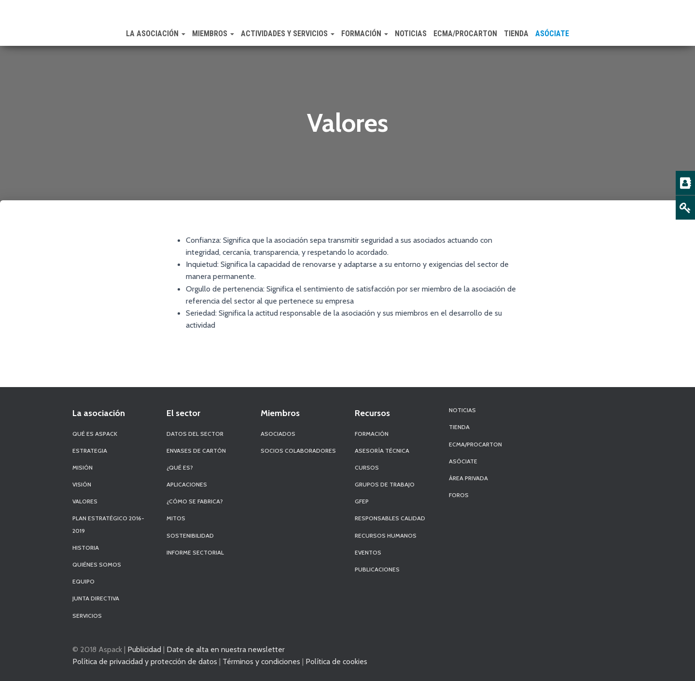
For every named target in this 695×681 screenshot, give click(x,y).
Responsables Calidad (390, 518)
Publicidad (144, 649)
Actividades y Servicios (287, 33)
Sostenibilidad (190, 535)
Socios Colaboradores (298, 450)
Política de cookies (336, 661)
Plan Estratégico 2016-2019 (108, 524)
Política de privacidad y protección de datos (144, 661)
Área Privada (468, 478)
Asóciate (552, 33)
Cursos (367, 467)
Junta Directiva (95, 598)
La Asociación (155, 33)
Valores (84, 501)
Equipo (83, 581)
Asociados (278, 433)
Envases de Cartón (196, 450)
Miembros (213, 33)
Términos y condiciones (261, 661)
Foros (459, 495)
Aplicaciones (187, 484)
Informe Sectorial (195, 552)
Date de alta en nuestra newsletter (226, 649)
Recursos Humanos (386, 535)
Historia (85, 547)
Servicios (87, 615)
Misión (82, 467)
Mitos (176, 518)
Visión (81, 484)
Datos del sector (195, 433)
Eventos (368, 552)
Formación (364, 33)
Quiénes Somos (96, 564)
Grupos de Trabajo (385, 484)
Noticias (411, 33)
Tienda (516, 33)
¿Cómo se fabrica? (195, 501)
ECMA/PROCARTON (465, 33)
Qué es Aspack (94, 433)
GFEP (362, 501)
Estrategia (89, 450)
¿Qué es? (180, 467)
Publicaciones (377, 569)
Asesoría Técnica (382, 450)
